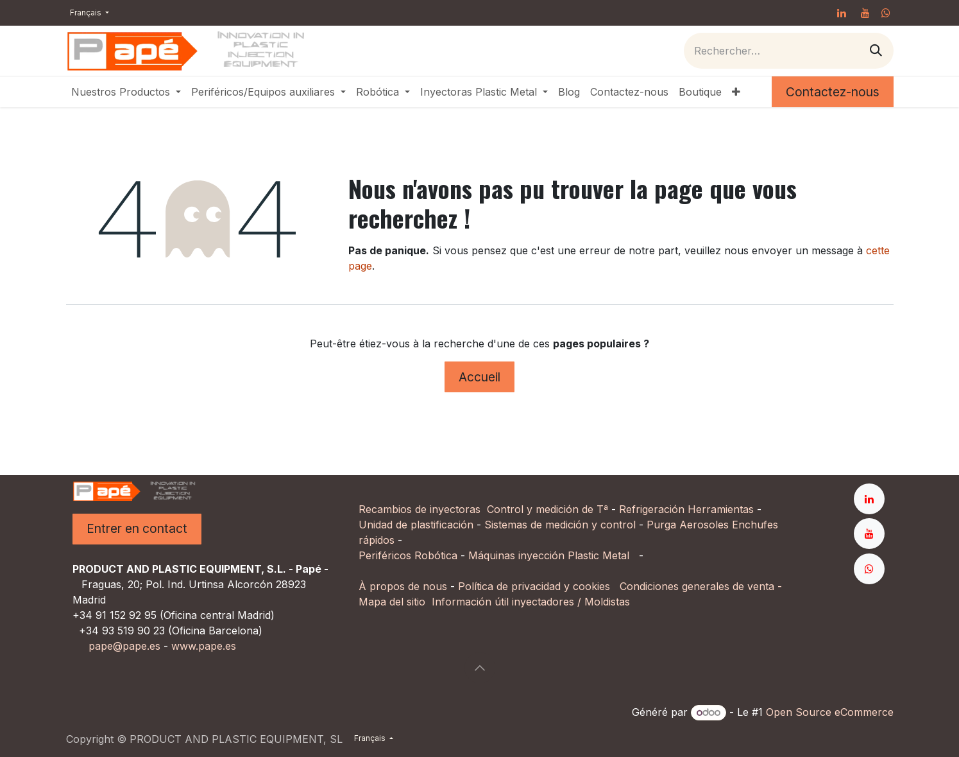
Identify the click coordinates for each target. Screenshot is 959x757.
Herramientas (721, 509)
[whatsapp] (886, 13)
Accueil (479, 377)
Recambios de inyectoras (419, 509)
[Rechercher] (876, 50)
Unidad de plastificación (416, 524)
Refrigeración (653, 509)
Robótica (435, 555)
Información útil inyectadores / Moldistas (531, 601)
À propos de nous (403, 586)
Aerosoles (704, 524)
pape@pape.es (124, 646)
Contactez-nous (832, 92)
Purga (661, 524)
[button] (479, 667)
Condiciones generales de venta (697, 586)
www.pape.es (203, 646)
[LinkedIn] (841, 13)
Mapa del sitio (392, 601)
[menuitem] (126, 92)
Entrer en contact (137, 528)
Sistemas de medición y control (560, 524)
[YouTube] (865, 13)
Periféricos (385, 555)
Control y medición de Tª (547, 509)
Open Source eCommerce (830, 712)
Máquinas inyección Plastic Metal (550, 555)
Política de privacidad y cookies (534, 586)
